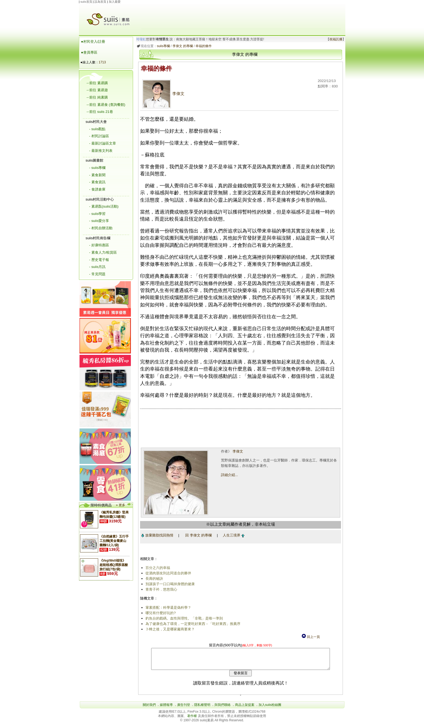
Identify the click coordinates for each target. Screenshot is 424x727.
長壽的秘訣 (153, 579)
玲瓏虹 (140, 39)
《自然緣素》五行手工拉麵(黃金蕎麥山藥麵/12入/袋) (114, 541)
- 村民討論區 (99, 136)
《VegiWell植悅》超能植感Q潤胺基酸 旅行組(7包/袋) (114, 565)
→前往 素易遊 (97, 90)
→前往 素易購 (97, 83)
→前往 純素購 (97, 97)
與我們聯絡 (222, 709)
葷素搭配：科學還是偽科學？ (167, 607)
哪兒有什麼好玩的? (160, 613)
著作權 (192, 720)
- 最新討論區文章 (102, 143)
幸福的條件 (203, 46)
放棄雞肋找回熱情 (156, 535)
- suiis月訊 (97, 267)
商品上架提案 (244, 709)
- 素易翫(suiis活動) (104, 206)
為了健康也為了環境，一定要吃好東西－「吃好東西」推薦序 (192, 624)
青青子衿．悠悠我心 (160, 589)
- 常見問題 (97, 274)
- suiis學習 (97, 214)
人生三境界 (232, 535)
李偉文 (162, 93)
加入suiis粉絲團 (270, 709)
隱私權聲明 (202, 709)
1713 (102, 62)
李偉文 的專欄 (181, 46)
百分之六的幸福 (157, 568)
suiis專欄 (162, 46)
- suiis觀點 (97, 129)
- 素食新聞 (97, 175)
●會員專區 (89, 52)
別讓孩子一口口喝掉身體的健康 (169, 584)
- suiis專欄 (97, 168)
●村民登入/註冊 (93, 42)
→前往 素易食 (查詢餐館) (105, 105)
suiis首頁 (86, 1)
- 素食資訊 (97, 182)
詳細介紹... (228, 475)
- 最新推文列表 (100, 151)
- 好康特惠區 (99, 245)
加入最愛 (115, 1)
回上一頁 (310, 637)
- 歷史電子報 (99, 260)
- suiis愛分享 (99, 221)
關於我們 (149, 709)
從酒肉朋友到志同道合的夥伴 (167, 573)
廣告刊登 (183, 709)
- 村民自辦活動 (100, 228)
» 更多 (120, 505)
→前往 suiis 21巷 (99, 112)
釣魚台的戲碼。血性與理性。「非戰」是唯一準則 (183, 618)
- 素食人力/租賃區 (103, 252)
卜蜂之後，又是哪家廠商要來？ (169, 629)
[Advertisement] (241, 16)
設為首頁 (100, 1)
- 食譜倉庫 (97, 189)
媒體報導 (166, 709)
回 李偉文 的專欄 (197, 535)
